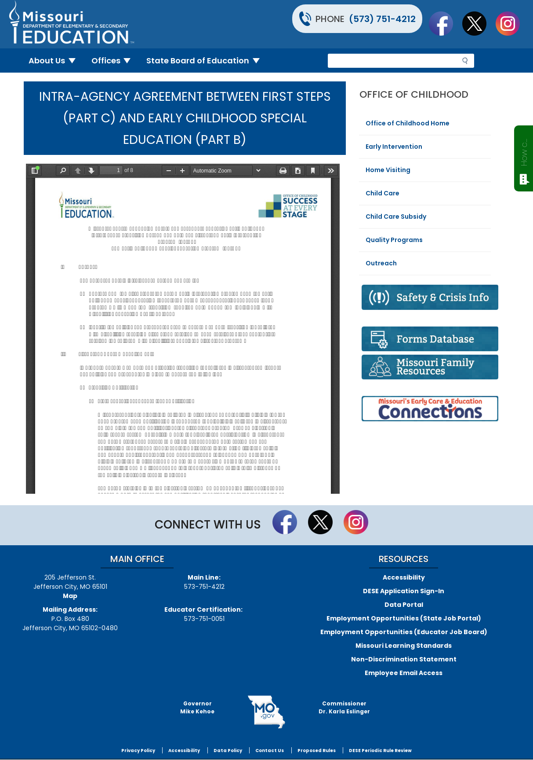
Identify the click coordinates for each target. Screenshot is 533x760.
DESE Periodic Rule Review (380, 750)
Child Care (382, 193)
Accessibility (404, 577)
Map (70, 595)
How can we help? (523, 150)
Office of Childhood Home (408, 123)
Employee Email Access (403, 672)
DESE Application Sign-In (403, 591)
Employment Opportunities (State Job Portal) (403, 618)
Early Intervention (394, 146)
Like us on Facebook (445, 23)
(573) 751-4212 (382, 19)
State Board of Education (206, 60)
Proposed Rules (316, 750)
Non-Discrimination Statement (404, 659)
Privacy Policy (138, 750)
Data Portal (403, 604)
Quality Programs (394, 239)
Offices (114, 60)
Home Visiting (388, 169)
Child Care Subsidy (396, 216)
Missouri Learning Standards (403, 645)
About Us (56, 60)
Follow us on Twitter (478, 23)
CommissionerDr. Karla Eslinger (344, 707)
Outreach (381, 263)
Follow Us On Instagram (512, 23)
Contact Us (269, 750)
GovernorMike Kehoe (197, 707)
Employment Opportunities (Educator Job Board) (403, 632)
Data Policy (228, 750)
